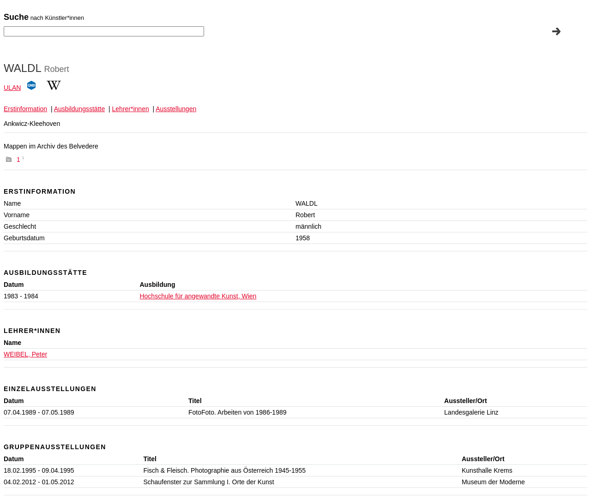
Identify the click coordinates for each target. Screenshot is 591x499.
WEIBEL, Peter (25, 354)
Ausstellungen (176, 109)
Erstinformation (25, 109)
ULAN (12, 87)
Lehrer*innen (130, 109)
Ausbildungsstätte (79, 109)
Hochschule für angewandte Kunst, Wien (197, 296)
